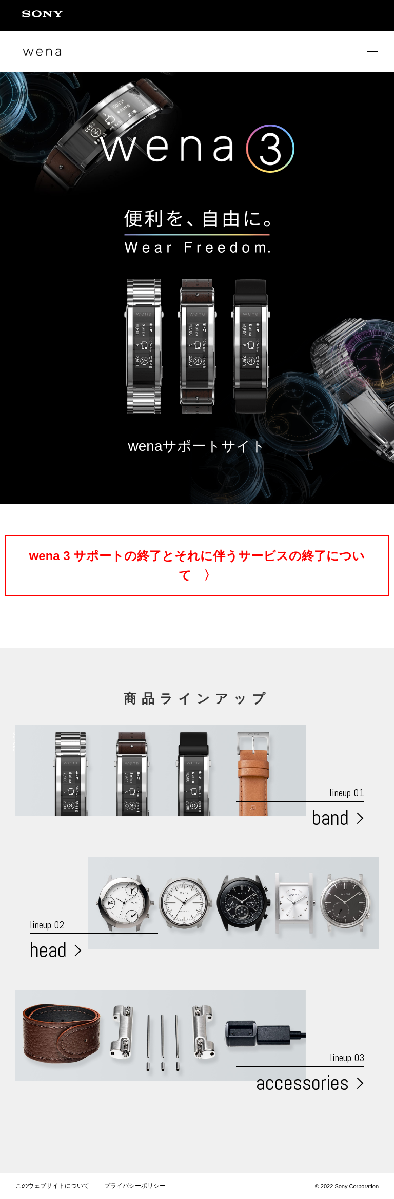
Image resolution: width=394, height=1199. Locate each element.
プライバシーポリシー (135, 1185)
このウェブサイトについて (52, 1185)
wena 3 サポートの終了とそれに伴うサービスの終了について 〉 (197, 565)
